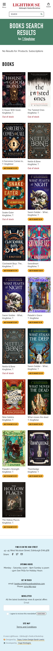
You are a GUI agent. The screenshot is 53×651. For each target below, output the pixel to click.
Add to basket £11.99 (36, 373)
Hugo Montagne (24, 643)
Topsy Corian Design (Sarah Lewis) (30, 640)
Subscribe (41, 614)
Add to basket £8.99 (35, 219)
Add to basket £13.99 (10, 424)
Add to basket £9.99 (35, 322)
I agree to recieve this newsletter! (21, 614)
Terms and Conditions (27, 627)
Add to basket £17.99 (10, 271)
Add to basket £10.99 (36, 271)
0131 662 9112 (30, 586)
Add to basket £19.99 (10, 168)
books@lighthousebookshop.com (29, 584)
